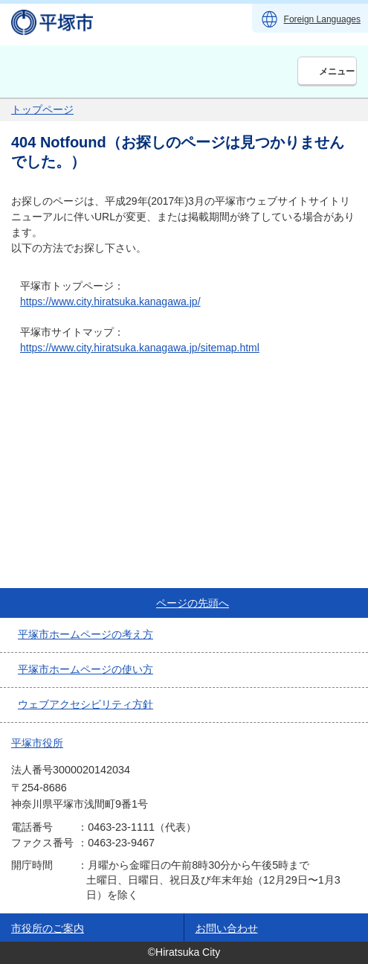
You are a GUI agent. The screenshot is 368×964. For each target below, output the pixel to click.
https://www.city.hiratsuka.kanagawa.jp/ (110, 301)
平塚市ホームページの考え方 (85, 634)
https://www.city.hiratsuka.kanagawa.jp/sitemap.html (139, 348)
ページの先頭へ (192, 603)
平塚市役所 (37, 743)
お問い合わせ (227, 928)
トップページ (42, 109)
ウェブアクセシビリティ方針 (85, 704)
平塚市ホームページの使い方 (85, 669)
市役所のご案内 (47, 928)
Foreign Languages (322, 19)
